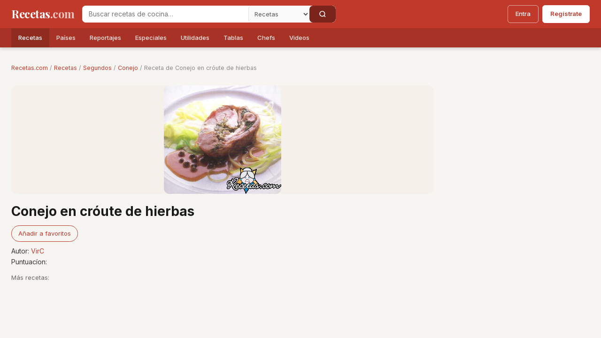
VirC (37, 251)
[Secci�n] (278, 14)
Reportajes (105, 37)
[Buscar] (322, 14)
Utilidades (195, 37)
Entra (523, 13)
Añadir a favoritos (44, 233)
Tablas (233, 37)
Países (66, 37)
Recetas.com (29, 67)
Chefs (266, 37)
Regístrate (566, 13)
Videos (299, 37)
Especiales (151, 37)
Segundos (97, 67)
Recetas (30, 37)
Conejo (128, 67)
